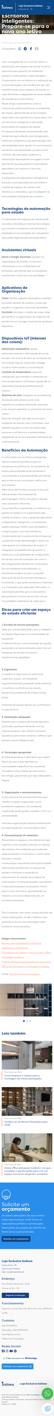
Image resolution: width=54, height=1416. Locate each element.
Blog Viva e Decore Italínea (24, 974)
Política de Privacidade (12, 1338)
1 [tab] (24, 1021)
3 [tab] (30, 1021)
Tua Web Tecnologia (31, 1395)
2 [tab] (27, 1021)
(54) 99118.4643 (9, 1325)
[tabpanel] (26, 1000)
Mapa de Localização (15, 1295)
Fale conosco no (20, 1358)
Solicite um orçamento (16, 1238)
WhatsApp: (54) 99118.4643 (15, 1330)
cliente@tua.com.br (11, 1334)
